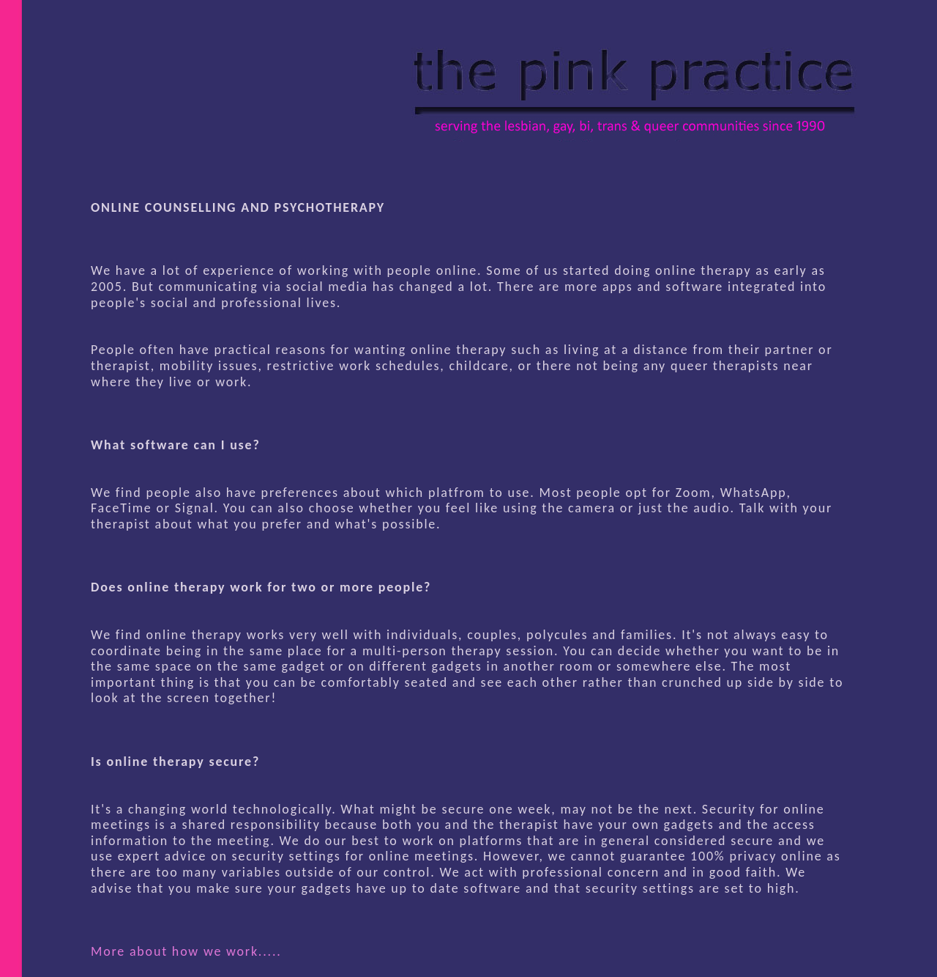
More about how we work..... (186, 951)
